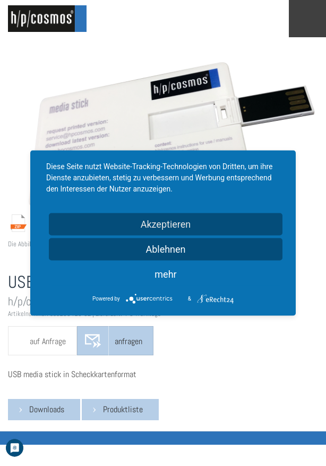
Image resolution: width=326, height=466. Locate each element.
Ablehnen (165, 249)
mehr (165, 274)
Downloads (46, 409)
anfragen (128, 341)
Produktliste (123, 409)
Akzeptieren (166, 224)
